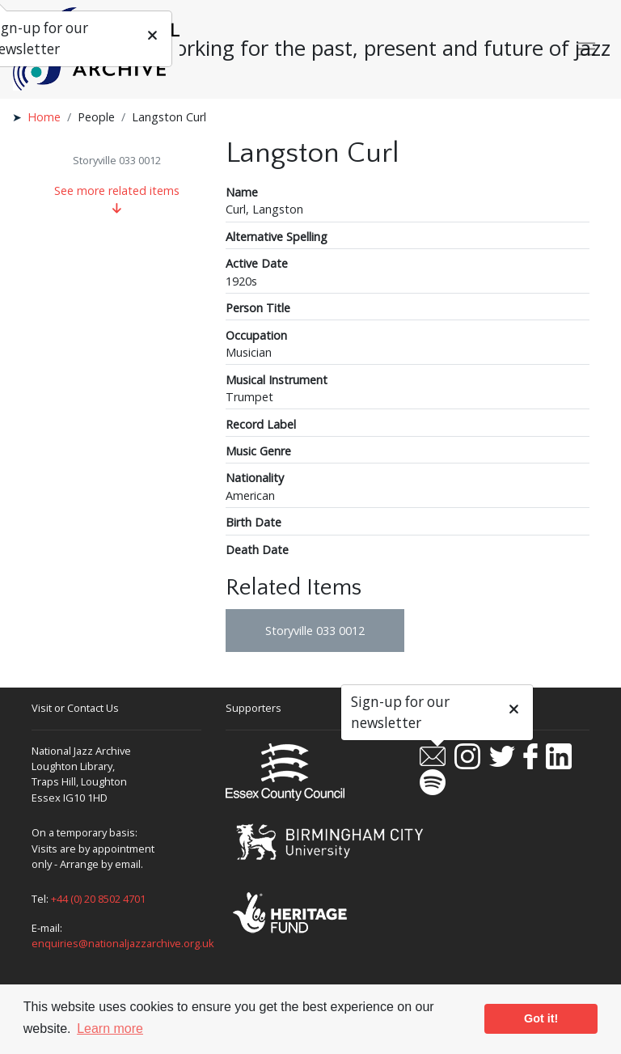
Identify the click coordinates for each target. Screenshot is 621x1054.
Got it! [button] (541, 1018)
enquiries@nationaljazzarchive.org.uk (123, 943)
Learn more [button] (110, 1028)
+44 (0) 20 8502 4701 (98, 898)
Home (44, 117)
